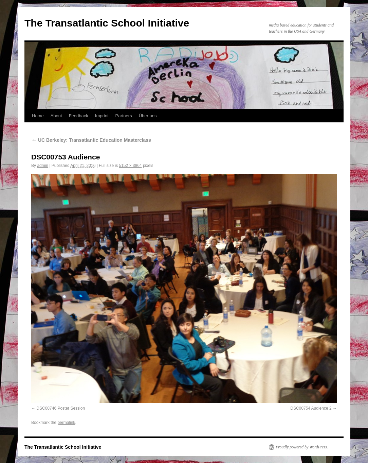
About (56, 115)
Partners (123, 115)
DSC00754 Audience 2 (310, 408)
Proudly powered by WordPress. (302, 447)
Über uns (148, 115)
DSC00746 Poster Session (60, 408)
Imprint (102, 115)
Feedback (78, 115)
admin (42, 165)
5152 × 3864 (130, 165)
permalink (66, 422)
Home (38, 115)
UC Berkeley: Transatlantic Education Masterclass (91, 140)
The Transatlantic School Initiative (106, 23)
